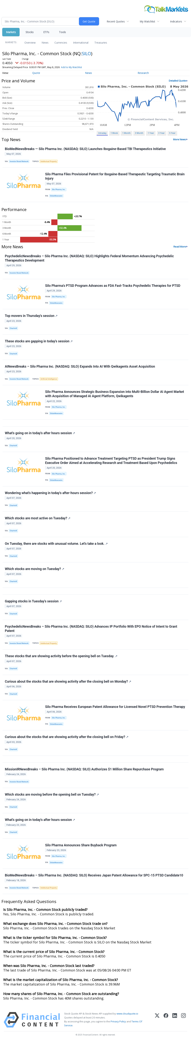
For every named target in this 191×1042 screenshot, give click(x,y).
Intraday (102, 133)
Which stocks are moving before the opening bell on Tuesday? (52, 794)
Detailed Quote (177, 80)
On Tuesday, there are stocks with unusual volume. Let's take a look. (56, 544)
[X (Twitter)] (157, 1020)
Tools (62, 32)
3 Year (161, 133)
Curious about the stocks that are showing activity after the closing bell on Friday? (66, 737)
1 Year (151, 133)
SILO (86, 53)
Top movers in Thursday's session (31, 316)
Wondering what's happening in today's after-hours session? (50, 493)
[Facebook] (166, 1020)
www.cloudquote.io (127, 1013)
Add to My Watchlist (78, 67)
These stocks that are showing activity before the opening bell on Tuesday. (61, 656)
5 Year (172, 133)
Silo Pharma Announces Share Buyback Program (81, 845)
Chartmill (13, 328)
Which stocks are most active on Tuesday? (37, 518)
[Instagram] (183, 1020)
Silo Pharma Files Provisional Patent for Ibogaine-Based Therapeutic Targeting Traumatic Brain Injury (115, 176)
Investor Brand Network (19, 161)
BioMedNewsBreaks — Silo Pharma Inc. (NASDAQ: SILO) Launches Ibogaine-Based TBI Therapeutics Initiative (85, 149)
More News (179, 139)
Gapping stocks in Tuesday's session (33, 601)
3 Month (139, 133)
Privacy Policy (118, 1021)
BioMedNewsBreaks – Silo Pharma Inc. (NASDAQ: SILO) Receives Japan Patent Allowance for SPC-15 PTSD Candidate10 (94, 875)
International (80, 42)
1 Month (126, 133)
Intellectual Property (48, 161)
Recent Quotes (116, 21)
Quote (36, 73)
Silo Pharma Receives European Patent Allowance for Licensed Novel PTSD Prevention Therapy (115, 707)
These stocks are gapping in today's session (39, 341)
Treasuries (100, 42)
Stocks (30, 32)
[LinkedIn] (175, 1020)
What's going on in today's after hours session (40, 433)
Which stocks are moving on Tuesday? (34, 569)
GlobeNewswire (56, 196)
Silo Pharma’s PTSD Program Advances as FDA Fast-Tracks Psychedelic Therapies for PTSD (112, 286)
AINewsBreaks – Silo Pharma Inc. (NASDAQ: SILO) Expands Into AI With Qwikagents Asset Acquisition (80, 366)
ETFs (46, 32)
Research (143, 73)
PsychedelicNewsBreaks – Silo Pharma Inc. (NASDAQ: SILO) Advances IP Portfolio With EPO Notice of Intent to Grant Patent (91, 629)
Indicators (176, 21)
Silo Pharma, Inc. (58, 189)
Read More (179, 246)
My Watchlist (147, 21)
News (45, 42)
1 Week (114, 133)
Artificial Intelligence (48, 379)
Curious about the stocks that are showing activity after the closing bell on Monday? (68, 681)
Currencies (60, 42)
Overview (30, 42)
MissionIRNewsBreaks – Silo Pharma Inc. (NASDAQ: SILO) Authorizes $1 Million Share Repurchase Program (84, 769)
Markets (11, 32)
